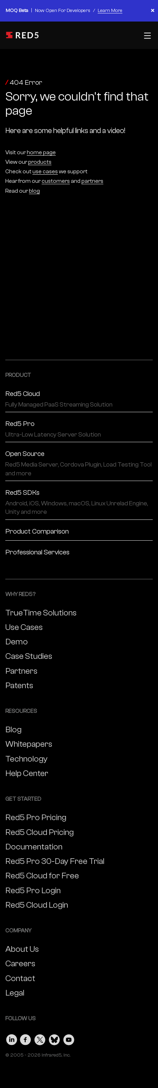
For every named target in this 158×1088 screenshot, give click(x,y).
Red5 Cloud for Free (42, 875)
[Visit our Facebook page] (26, 1038)
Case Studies (28, 656)
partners (92, 181)
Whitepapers (28, 744)
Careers (20, 963)
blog (34, 191)
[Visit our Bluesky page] (54, 1038)
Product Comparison (37, 531)
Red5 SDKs (79, 502)
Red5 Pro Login (33, 890)
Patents (19, 685)
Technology (26, 759)
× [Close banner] (152, 11)
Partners (21, 671)
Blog (13, 729)
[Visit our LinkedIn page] (11, 1038)
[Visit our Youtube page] (68, 1038)
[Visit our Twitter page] (40, 1038)
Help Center (26, 773)
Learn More (110, 10)
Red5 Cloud (79, 399)
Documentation (33, 847)
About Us (22, 949)
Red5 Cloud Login (36, 905)
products (39, 162)
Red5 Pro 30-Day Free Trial (54, 861)
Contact (20, 978)
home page (41, 152)
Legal (14, 993)
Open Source (79, 464)
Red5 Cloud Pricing (39, 832)
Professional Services (37, 552)
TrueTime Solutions (41, 613)
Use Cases (24, 627)
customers (56, 181)
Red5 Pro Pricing (35, 817)
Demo (16, 642)
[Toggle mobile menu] (146, 35)
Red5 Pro (79, 429)
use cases (45, 171)
